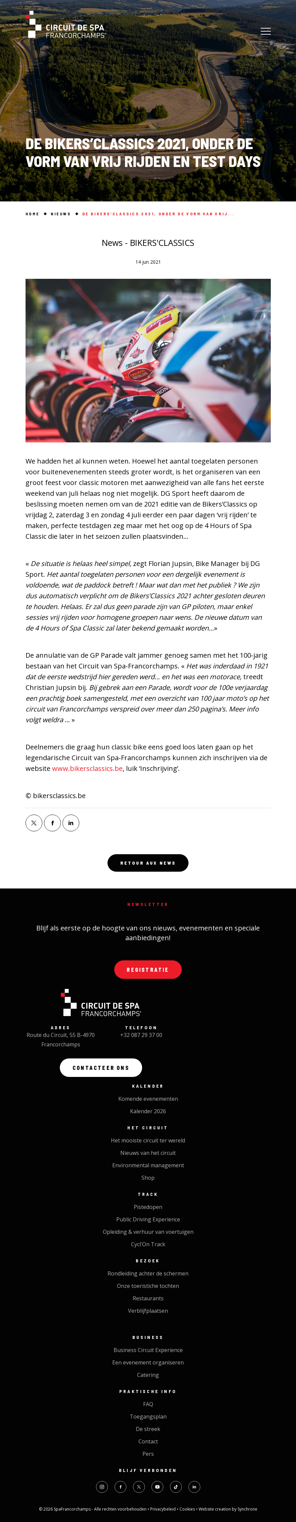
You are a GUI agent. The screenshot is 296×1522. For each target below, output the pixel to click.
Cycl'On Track (148, 1244)
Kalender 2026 (148, 1111)
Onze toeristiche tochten (148, 1286)
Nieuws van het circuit (148, 1153)
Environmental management (148, 1165)
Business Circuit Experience (148, 1350)
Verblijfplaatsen (148, 1310)
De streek (148, 1429)
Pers (148, 1454)
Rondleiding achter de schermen (148, 1273)
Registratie (148, 969)
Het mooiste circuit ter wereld (148, 1140)
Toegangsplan (148, 1416)
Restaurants (148, 1298)
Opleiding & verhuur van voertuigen (148, 1231)
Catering (148, 1375)
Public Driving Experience (148, 1219)
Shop (148, 1177)
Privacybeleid (163, 1509)
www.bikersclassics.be (87, 768)
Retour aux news (148, 863)
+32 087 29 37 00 (141, 1035)
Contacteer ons (101, 1067)
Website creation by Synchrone (228, 1509)
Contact (148, 1441)
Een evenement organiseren (148, 1362)
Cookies (187, 1509)
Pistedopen (148, 1207)
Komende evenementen (148, 1098)
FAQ (148, 1404)
